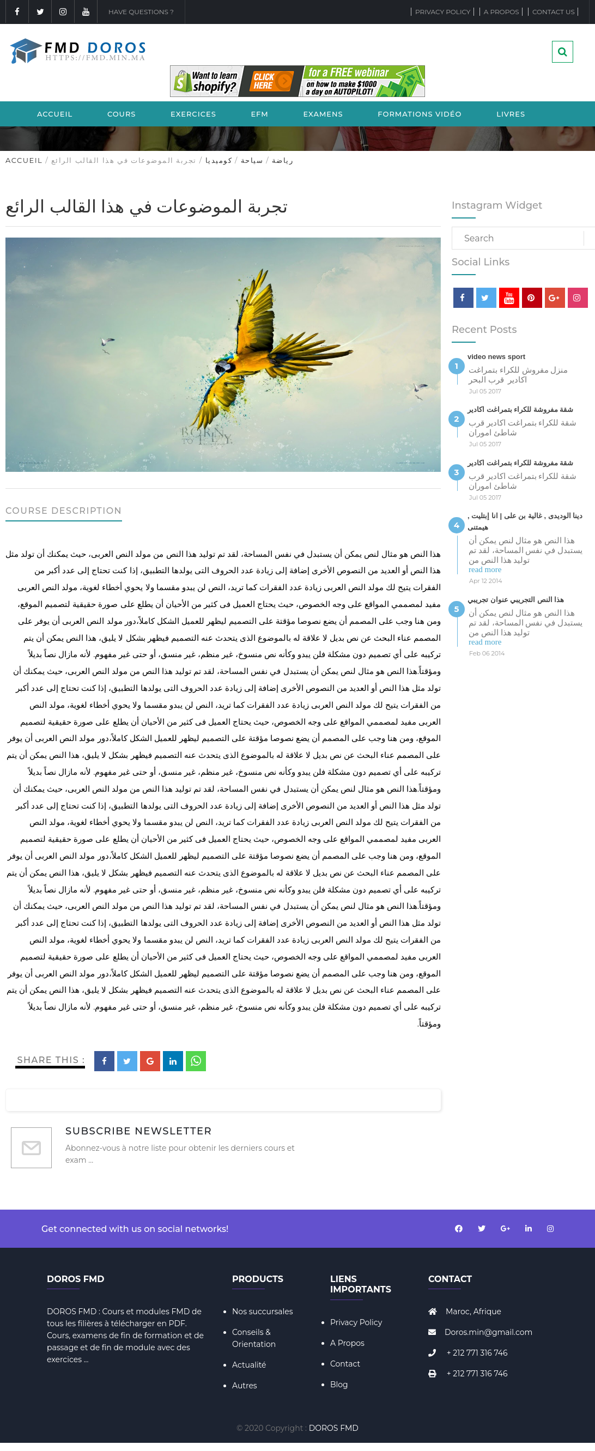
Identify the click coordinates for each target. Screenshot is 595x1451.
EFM (259, 114)
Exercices (193, 114)
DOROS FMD (334, 1428)
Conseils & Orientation (254, 1338)
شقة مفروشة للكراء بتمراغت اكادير (520, 409)
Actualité (249, 1365)
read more (485, 569)
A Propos (347, 1343)
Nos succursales (262, 1311)
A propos (501, 12)
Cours (121, 114)
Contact (345, 1364)
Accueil (54, 114)
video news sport (496, 357)
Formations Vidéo (420, 114)
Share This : (51, 1060)
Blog (339, 1384)
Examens (323, 114)
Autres (244, 1386)
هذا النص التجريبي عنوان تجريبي (515, 600)
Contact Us (553, 12)
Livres (510, 114)
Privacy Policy (442, 12)
